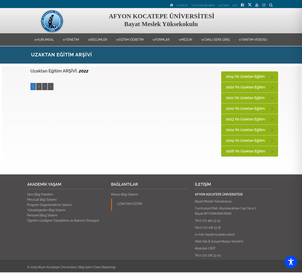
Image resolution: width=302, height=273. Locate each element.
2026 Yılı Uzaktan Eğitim (245, 151)
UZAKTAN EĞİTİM (129, 204)
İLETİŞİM (223, 5)
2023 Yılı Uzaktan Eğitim (245, 119)
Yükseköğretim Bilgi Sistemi (46, 210)
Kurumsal (44, 40)
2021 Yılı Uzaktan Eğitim (245, 98)
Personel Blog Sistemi (42, 215)
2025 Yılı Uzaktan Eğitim (245, 140)
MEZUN (185, 40)
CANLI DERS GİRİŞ (215, 40)
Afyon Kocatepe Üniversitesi (57, 267)
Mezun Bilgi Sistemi (124, 194)
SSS (234, 5)
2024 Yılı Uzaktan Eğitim (245, 130)
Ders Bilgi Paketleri (40, 194)
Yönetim (71, 40)
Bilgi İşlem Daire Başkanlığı (97, 267)
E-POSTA (182, 5)
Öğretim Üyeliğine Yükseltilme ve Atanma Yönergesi (63, 220)
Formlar (161, 40)
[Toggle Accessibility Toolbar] (291, 262)
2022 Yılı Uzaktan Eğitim (245, 108)
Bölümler (97, 40)
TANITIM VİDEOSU (253, 40)
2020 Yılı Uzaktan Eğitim (245, 87)
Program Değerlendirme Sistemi (49, 205)
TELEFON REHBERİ (203, 5)
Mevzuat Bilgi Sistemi (41, 199)
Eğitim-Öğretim (130, 40)
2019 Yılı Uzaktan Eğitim (245, 76)
